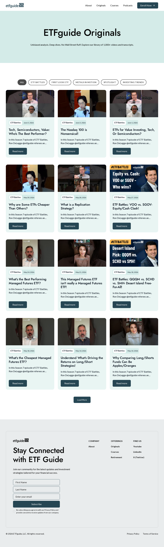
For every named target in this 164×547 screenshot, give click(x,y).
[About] (88, 5)
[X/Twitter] (138, 457)
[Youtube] (137, 446)
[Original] (101, 5)
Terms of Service (150, 533)
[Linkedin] (137, 451)
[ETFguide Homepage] (15, 5)
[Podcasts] (128, 5)
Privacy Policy (133, 533)
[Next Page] (82, 400)
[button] (18, 151)
